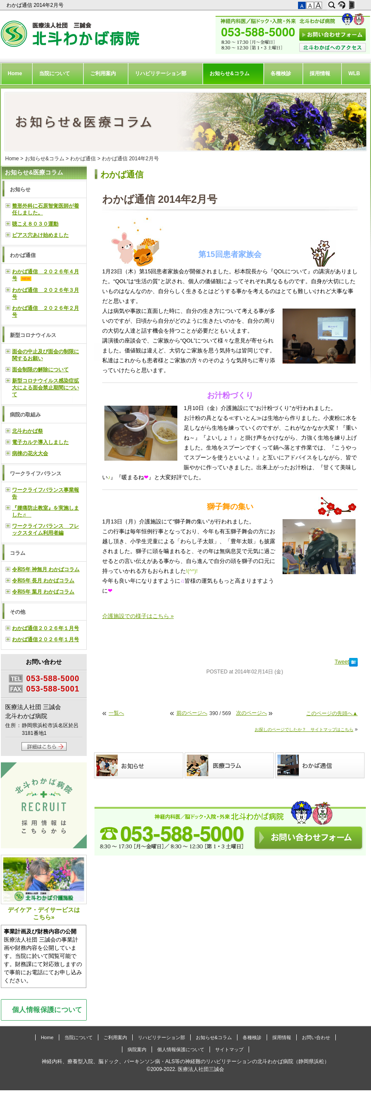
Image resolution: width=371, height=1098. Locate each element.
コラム (17, 553)
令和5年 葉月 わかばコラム (43, 592)
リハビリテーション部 (160, 73)
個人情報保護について (47, 1009)
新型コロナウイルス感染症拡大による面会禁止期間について (45, 388)
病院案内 (137, 1049)
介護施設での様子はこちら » (138, 616)
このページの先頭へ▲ (332, 713)
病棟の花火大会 (30, 453)
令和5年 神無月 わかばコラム (45, 569)
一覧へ (116, 713)
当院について (54, 73)
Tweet (342, 662)
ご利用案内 (103, 73)
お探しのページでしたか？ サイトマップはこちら (304, 729)
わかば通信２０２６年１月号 (45, 628)
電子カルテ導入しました (40, 442)
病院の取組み (25, 415)
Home (15, 73)
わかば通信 (83, 159)
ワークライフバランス (35, 474)
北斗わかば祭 (27, 431)
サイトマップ (229, 1049)
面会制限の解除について (40, 370)
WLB (354, 73)
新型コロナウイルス (33, 335)
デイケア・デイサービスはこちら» (44, 888)
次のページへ (251, 713)
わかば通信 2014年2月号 (35, 5)
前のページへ (191, 713)
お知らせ (20, 190)
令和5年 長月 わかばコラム (43, 581)
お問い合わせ (316, 1037)
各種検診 (281, 73)
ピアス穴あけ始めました (40, 235)
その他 (17, 612)
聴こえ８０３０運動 (35, 224)
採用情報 (320, 73)
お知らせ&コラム (229, 73)
